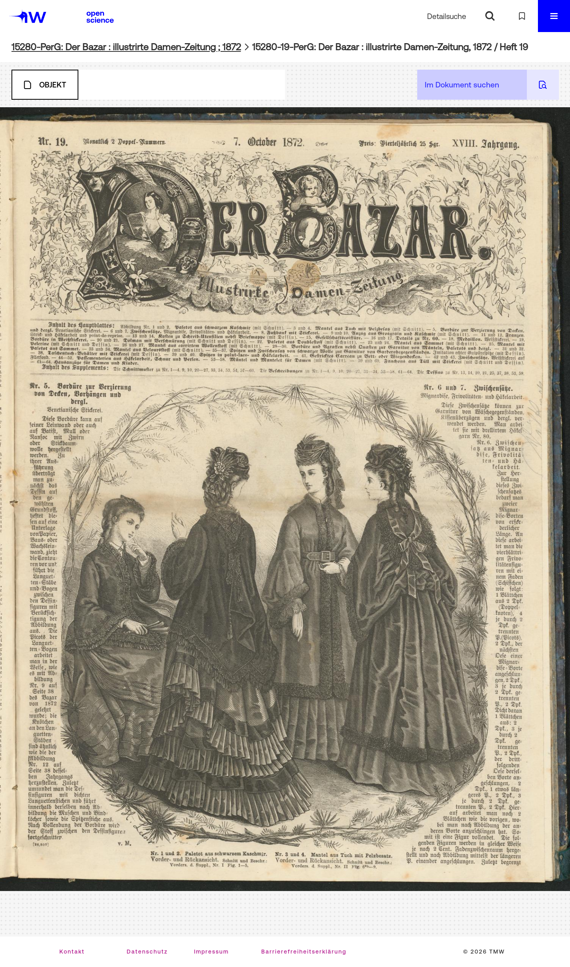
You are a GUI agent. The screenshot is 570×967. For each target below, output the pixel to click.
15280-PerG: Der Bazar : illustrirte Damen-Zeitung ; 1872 (126, 47)
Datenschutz (147, 951)
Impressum (211, 951)
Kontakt (72, 951)
